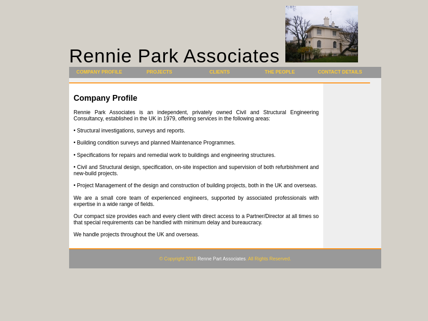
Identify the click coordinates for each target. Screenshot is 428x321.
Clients (220, 71)
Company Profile (99, 71)
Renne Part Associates (222, 258)
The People (280, 71)
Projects (159, 71)
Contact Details (340, 71)
